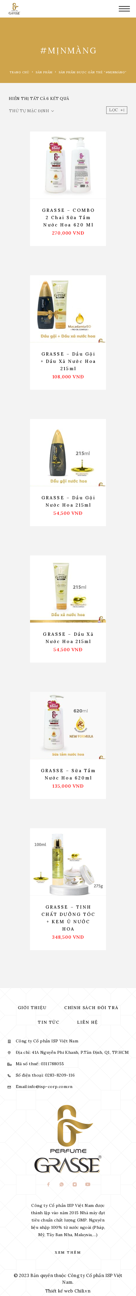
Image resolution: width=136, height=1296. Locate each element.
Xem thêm (68, 1252)
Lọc (116, 110)
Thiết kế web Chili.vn (68, 1291)
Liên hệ (87, 1022)
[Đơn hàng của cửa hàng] (31, 111)
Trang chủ (19, 72)
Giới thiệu (32, 1007)
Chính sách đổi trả (91, 1007)
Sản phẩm (44, 72)
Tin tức (49, 1022)
